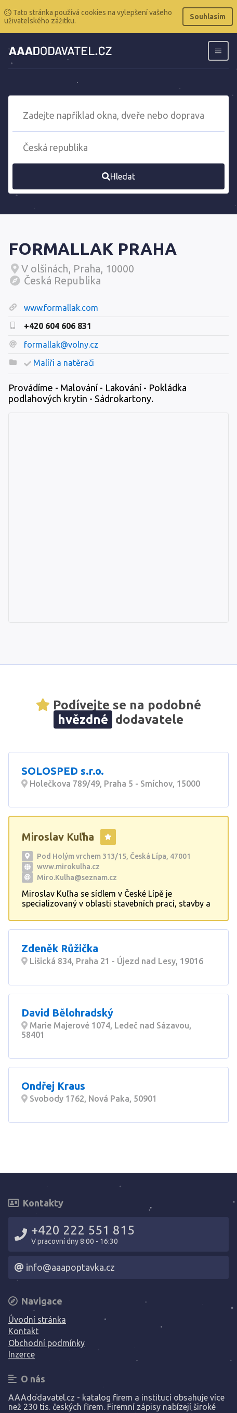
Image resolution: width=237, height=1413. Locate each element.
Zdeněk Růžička (59, 948)
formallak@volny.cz (61, 344)
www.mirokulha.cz (68, 866)
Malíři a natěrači (63, 362)
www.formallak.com (61, 307)
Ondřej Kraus (53, 1086)
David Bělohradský (67, 1013)
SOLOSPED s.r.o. (62, 771)
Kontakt (23, 1331)
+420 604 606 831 (57, 326)
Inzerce (21, 1354)
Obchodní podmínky (46, 1343)
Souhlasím (208, 16)
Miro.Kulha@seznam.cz (77, 877)
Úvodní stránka (37, 1319)
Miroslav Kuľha (58, 837)
